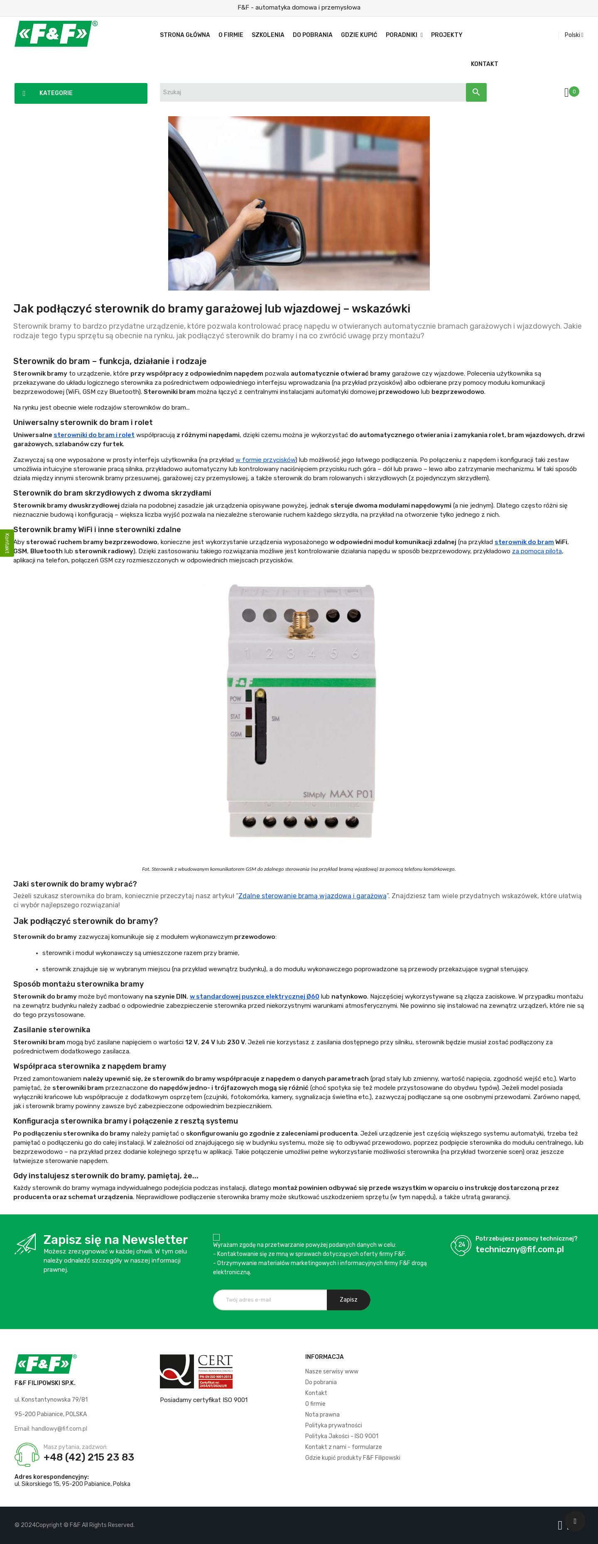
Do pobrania (321, 1382)
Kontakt (316, 1393)
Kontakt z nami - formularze (343, 1447)
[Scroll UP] (575, 1521)
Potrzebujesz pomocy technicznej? (526, 1238)
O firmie (315, 1403)
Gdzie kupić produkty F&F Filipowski (352, 1457)
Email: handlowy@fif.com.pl (51, 1428)
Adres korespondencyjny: (52, 1476)
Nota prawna (322, 1414)
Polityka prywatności (333, 1425)
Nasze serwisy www (331, 1371)
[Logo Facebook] (562, 1525)
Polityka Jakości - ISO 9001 (341, 1436)
